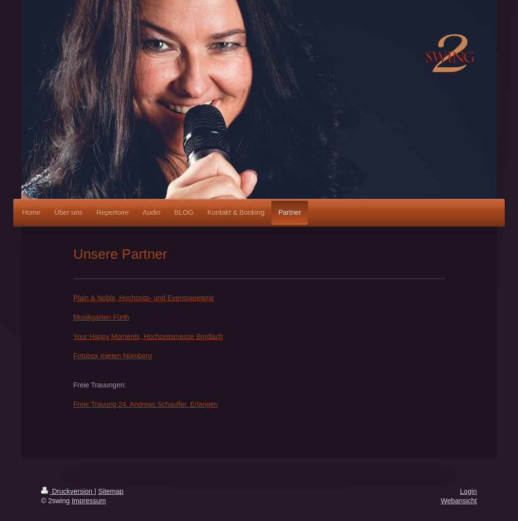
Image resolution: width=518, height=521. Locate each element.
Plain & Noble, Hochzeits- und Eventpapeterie (143, 298)
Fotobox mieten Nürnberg (112, 356)
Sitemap (110, 491)
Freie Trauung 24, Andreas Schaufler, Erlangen (145, 404)
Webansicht (459, 501)
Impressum (89, 501)
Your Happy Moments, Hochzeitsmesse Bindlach (148, 336)
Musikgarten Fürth (101, 317)
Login (468, 491)
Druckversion (67, 491)
